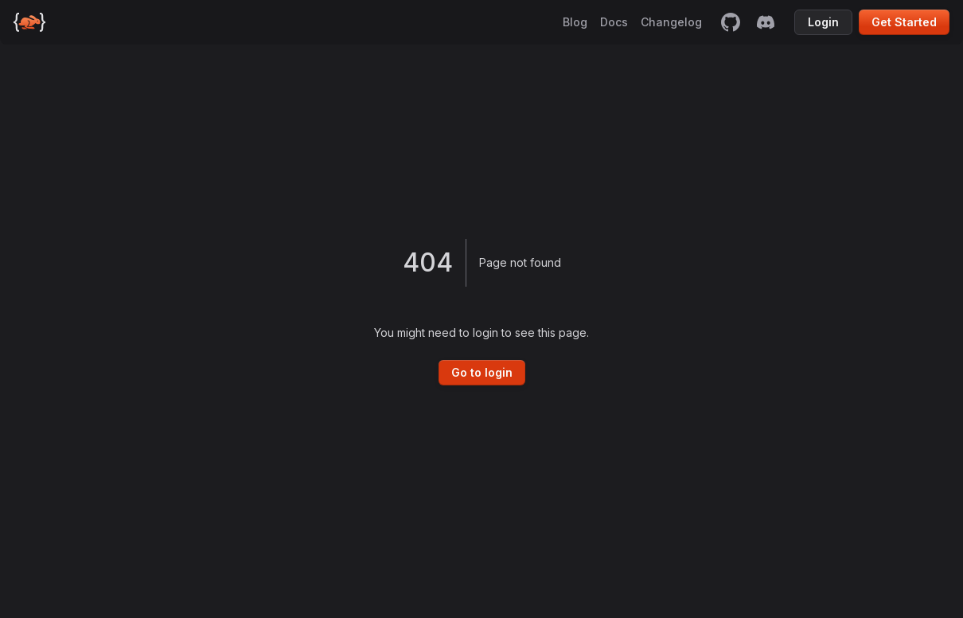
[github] (731, 22)
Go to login (482, 372)
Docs (614, 22)
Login (823, 22)
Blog (575, 22)
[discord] (766, 22)
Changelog (671, 22)
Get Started (904, 22)
